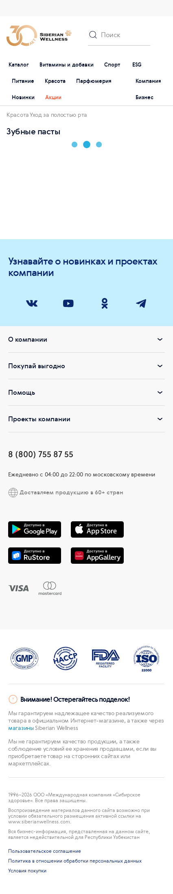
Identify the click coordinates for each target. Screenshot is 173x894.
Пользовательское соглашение (44, 851)
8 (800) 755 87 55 (40, 454)
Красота (55, 81)
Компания (148, 81)
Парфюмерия (94, 81)
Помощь (86, 392)
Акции (53, 97)
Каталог (19, 64)
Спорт (112, 64)
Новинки (23, 97)
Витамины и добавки (66, 64)
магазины (21, 728)
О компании (86, 339)
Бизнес (144, 97)
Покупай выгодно (86, 366)
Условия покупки (27, 871)
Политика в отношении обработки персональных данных (75, 861)
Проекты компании (86, 419)
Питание (23, 81)
